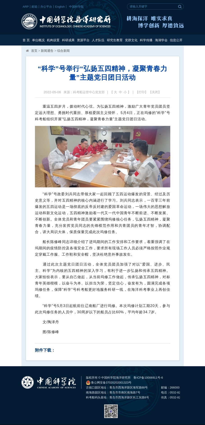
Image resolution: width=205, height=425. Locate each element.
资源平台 (83, 40)
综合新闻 (63, 50)
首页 (34, 50)
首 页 (26, 40)
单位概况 (38, 40)
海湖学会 (161, 40)
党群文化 (131, 40)
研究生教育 (115, 40)
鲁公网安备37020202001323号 (109, 382)
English (60, 6)
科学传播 (146, 40)
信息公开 (176, 40)
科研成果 (68, 40)
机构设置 (53, 40)
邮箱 (34, 6)
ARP (26, 6)
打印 (141, 92)
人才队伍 (98, 40)
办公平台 (46, 6)
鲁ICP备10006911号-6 (148, 377)
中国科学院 (76, 6)
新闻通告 (47, 50)
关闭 (155, 92)
